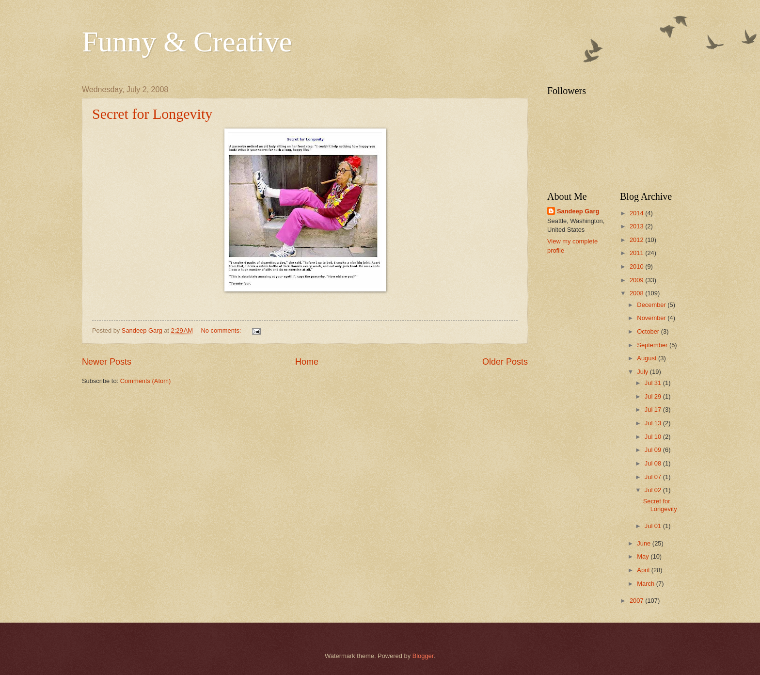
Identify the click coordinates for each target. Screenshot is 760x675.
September (653, 345)
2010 (637, 266)
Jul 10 (654, 436)
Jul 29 (654, 396)
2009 (637, 280)
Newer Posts (106, 362)
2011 (637, 253)
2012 (637, 239)
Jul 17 (654, 409)
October (649, 331)
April (644, 570)
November (652, 317)
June (644, 543)
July (643, 371)
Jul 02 (654, 490)
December (652, 304)
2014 (637, 213)
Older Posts (505, 362)
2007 (637, 600)
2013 (637, 226)
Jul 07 (654, 477)
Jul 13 (654, 423)
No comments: (222, 330)
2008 (637, 293)
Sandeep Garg (578, 211)
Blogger (423, 655)
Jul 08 (654, 463)
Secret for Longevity (152, 114)
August (647, 358)
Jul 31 (654, 382)
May (643, 556)
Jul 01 (654, 526)
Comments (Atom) (145, 381)
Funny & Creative (187, 42)
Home (306, 362)
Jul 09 (654, 449)
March (646, 583)
